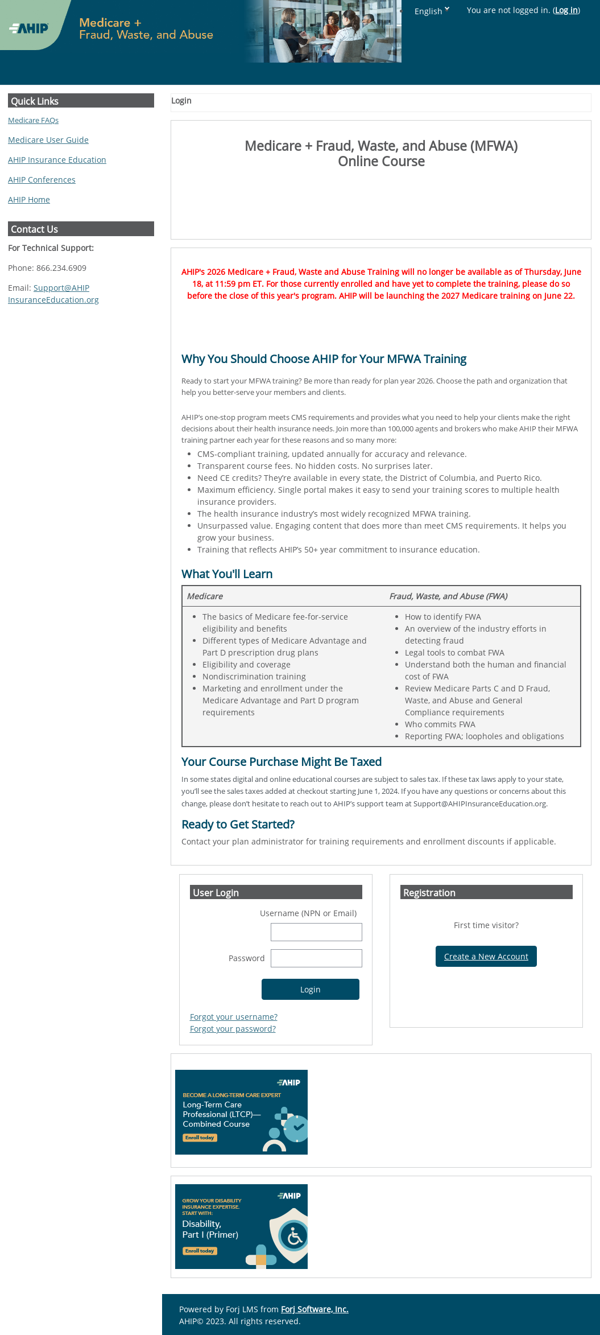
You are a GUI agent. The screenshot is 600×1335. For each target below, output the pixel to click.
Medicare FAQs (33, 120)
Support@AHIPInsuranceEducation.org (53, 293)
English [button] (428, 11)
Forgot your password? (233, 1028)
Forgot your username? (234, 1016)
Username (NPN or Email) (308, 913)
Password (247, 958)
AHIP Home (29, 199)
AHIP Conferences (42, 179)
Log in (566, 10)
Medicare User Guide (48, 139)
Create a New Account (486, 956)
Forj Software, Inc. (315, 1309)
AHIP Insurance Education (57, 159)
